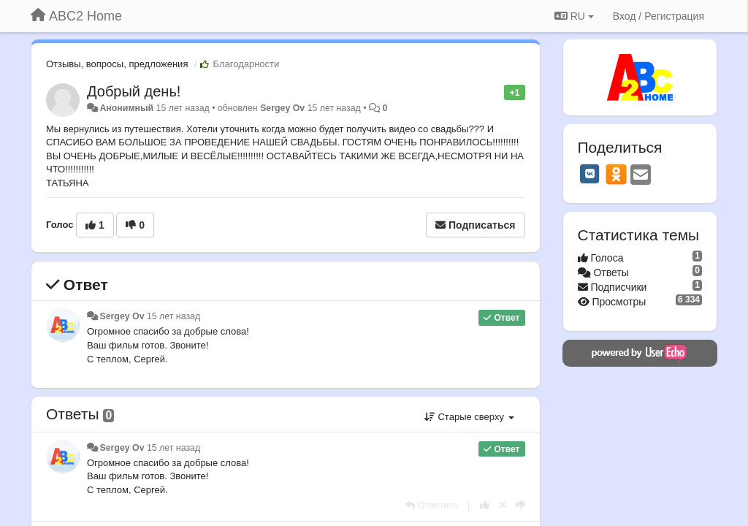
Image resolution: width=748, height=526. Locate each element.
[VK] (590, 174)
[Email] (640, 175)
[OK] (616, 174)
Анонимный (126, 108)
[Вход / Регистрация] (658, 16)
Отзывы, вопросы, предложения (117, 63)
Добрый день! (133, 91)
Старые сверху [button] (469, 416)
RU (574, 16)
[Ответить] (431, 505)
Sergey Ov (282, 108)
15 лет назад (173, 316)
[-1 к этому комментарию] (520, 505)
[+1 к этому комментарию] (484, 505)
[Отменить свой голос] (502, 505)
